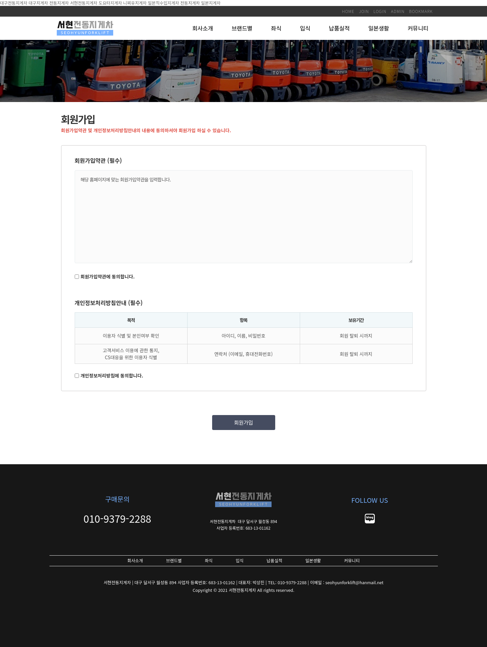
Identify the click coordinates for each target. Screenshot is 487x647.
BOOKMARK (421, 11)
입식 (305, 28)
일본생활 (378, 28)
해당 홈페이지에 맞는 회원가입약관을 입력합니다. (244, 216)
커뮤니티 (418, 28)
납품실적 (339, 28)
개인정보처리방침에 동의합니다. (112, 375)
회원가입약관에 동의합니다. (108, 276)
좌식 (276, 28)
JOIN (364, 11)
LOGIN (379, 11)
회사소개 (202, 28)
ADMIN (398, 11)
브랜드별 (242, 28)
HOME (348, 11)
